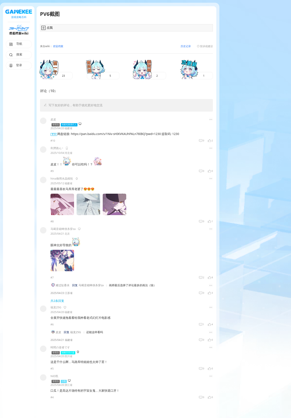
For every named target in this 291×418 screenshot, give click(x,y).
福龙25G (75, 332)
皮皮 (58, 332)
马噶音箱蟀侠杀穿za (91, 285)
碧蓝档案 (57, 46)
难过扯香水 (63, 285)
